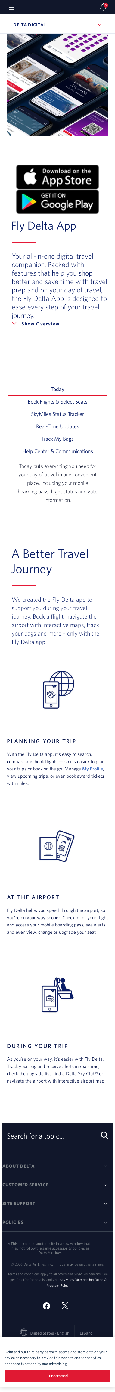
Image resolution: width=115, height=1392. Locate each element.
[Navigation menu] (11, 7)
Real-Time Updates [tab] (71, 426)
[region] (57, 1362)
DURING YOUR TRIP (37, 1046)
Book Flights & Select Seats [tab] (67, 401)
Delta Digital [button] (57, 24)
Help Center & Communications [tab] (64, 450)
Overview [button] (48, 323)
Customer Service (25, 1184)
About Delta (18, 1165)
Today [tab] (79, 388)
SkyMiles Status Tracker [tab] (69, 413)
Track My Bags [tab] (74, 438)
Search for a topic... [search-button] (56, 1136)
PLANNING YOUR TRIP (42, 741)
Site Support (19, 1203)
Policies (12, 1222)
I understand (57, 1376)
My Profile (92, 768)
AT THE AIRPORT (33, 897)
